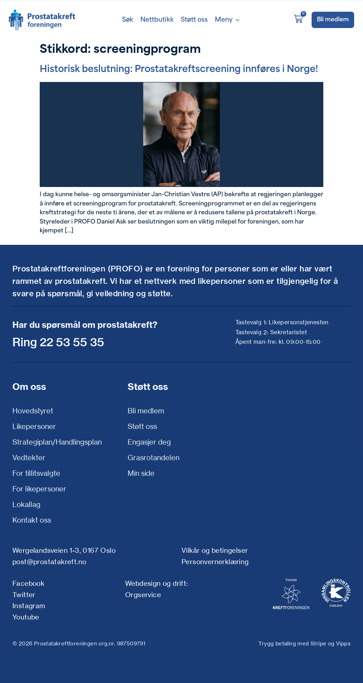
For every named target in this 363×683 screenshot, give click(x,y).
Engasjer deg (149, 441)
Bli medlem (146, 410)
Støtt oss (142, 426)
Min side (141, 473)
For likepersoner (39, 488)
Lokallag (26, 504)
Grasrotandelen (153, 457)
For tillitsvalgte (36, 473)
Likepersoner (34, 426)
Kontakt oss (31, 520)
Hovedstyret (32, 410)
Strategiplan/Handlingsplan (57, 441)
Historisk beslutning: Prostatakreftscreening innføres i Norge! (179, 69)
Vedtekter (28, 457)
